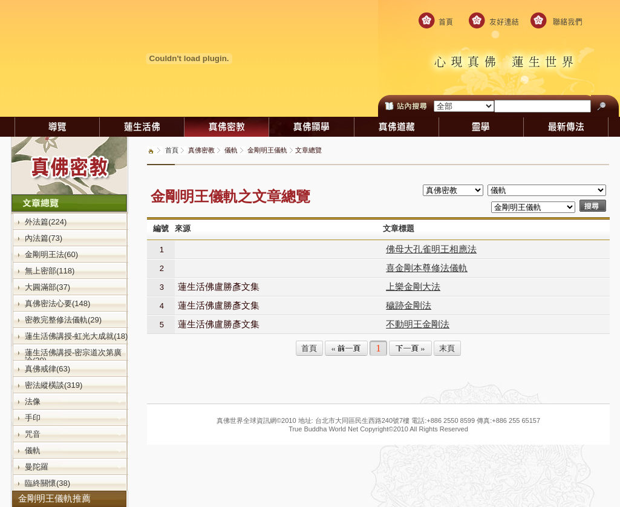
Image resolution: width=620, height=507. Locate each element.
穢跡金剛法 (408, 305)
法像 (73, 401)
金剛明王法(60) (51, 254)
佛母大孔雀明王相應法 (431, 249)
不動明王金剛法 (417, 324)
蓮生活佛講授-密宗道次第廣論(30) (73, 356)
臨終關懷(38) (47, 483)
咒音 (73, 434)
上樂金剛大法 (413, 286)
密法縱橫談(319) (53, 385)
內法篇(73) (43, 238)
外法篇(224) (46, 221)
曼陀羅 (73, 466)
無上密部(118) (49, 270)
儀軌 (73, 450)
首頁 (171, 150)
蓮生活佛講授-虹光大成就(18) (76, 336)
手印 (73, 417)
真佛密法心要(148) (57, 303)
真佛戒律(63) (47, 368)
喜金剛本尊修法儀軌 (427, 268)
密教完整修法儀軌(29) (63, 319)
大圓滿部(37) (47, 287)
